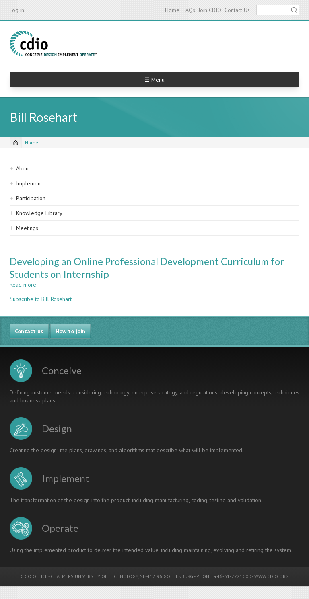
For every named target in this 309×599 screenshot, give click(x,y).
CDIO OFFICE (34, 576)
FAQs (189, 10)
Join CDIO (209, 10)
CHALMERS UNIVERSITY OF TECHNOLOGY (94, 576)
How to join (70, 331)
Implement (29, 183)
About (23, 168)
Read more (23, 284)
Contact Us (237, 10)
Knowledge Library (39, 213)
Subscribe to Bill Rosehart (41, 299)
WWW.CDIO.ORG (271, 576)
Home (172, 10)
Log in (17, 10)
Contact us (29, 331)
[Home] (16, 142)
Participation (30, 198)
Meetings (27, 228)
